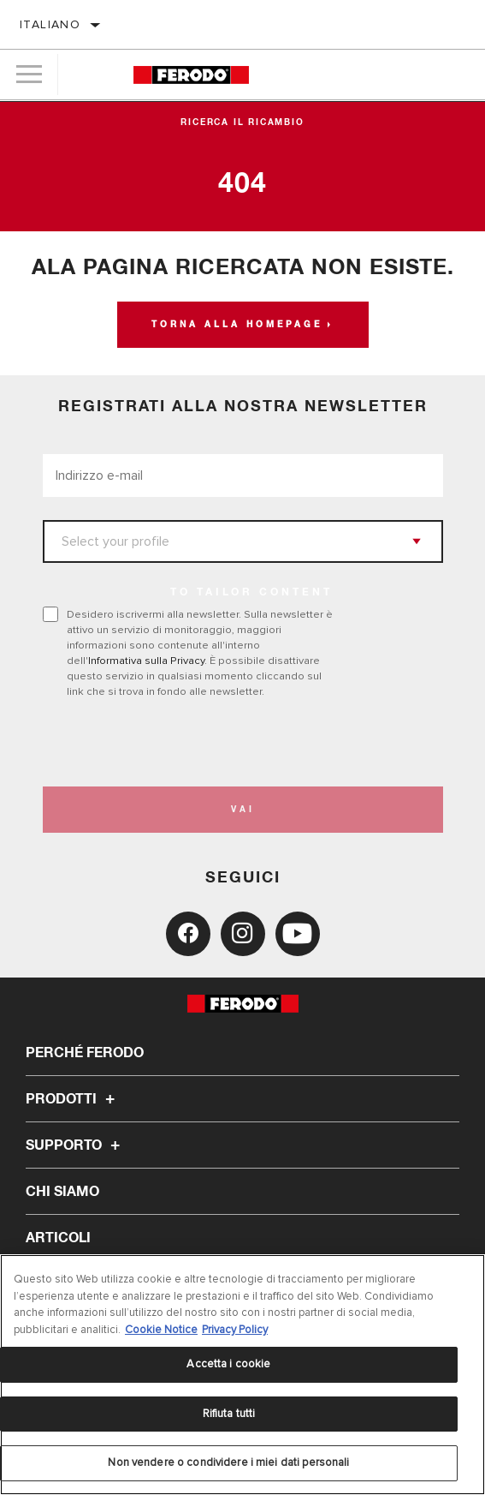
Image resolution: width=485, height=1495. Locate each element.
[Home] (191, 75)
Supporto (75, 1145)
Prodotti (73, 1099)
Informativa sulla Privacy (146, 660)
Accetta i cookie (228, 1364)
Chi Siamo (62, 1192)
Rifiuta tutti (229, 1413)
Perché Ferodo (85, 1053)
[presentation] (186, 742)
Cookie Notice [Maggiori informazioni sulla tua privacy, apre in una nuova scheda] (161, 1330)
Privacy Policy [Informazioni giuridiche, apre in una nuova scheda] (235, 1330)
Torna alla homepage (236, 324)
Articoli (58, 1238)
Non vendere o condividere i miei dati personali (228, 1462)
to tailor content (251, 593)
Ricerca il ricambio (242, 122)
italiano (50, 24)
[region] (242, 1374)
